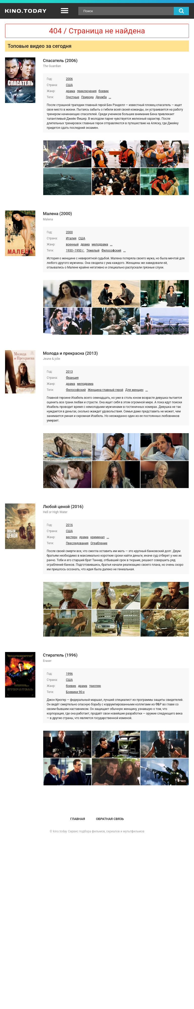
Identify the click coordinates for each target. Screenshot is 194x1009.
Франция (72, 378)
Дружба (101, 97)
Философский (111, 250)
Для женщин (134, 390)
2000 (69, 232)
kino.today (60, 831)
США (69, 85)
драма (70, 91)
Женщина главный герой (105, 390)
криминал (97, 537)
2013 (69, 371)
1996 (69, 674)
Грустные (72, 97)
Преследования (77, 543)
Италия (71, 238)
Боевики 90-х (75, 692)
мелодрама (100, 244)
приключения (86, 91)
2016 (69, 525)
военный (72, 244)
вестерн (71, 537)
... (110, 97)
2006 (69, 79)
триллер (95, 686)
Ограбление (98, 543)
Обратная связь (110, 819)
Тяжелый (93, 250)
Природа (87, 97)
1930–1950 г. (75, 250)
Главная (77, 819)
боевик (104, 91)
